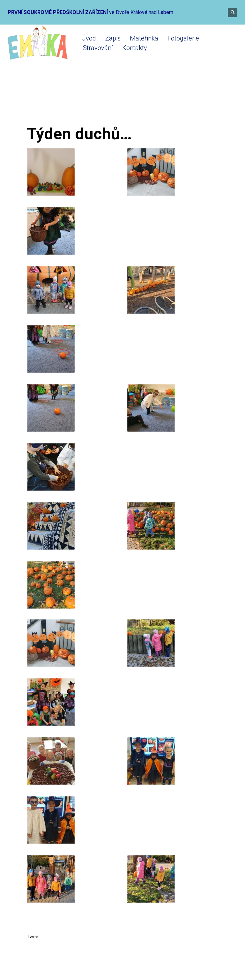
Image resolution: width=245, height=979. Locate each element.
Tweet (33, 936)
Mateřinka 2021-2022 (104, 99)
